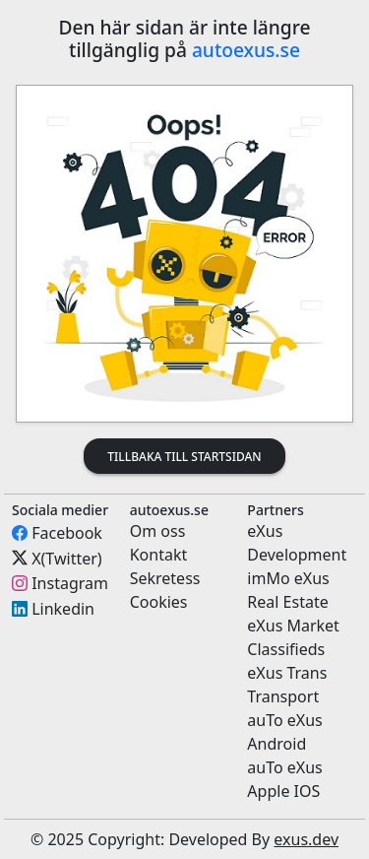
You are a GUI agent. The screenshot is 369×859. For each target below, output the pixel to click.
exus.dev (306, 839)
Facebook (66, 533)
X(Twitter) (66, 557)
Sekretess (165, 578)
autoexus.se (246, 49)
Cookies (159, 602)
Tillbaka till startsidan (184, 456)
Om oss (158, 531)
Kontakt (159, 554)
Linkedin (62, 609)
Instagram (69, 583)
